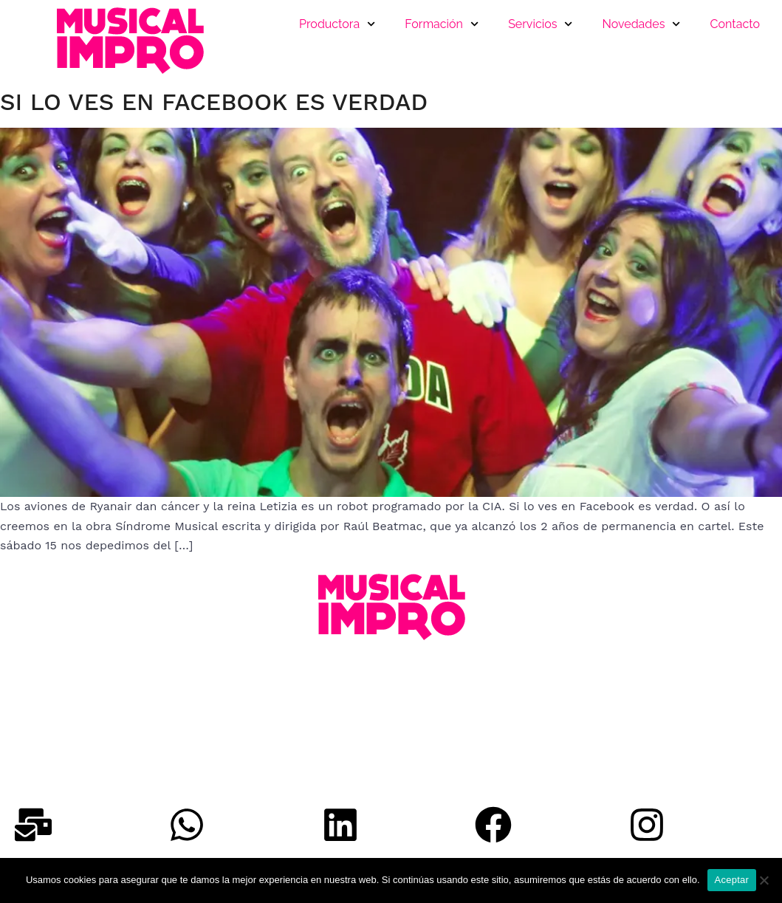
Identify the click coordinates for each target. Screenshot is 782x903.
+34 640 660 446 (51, 705)
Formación (442, 24)
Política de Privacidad (65, 763)
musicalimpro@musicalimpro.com (99, 744)
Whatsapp (35, 724)
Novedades (642, 24)
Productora (337, 24)
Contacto (735, 24)
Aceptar (732, 879)
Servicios (540, 24)
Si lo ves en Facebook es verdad (214, 102)
